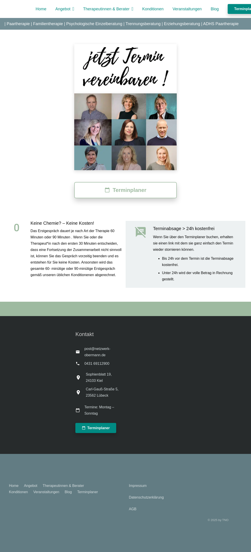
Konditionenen (82, 275)
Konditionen (18, 492)
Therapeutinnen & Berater (63, 486)
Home (14, 486)
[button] (72, 9)
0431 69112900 (96, 363)
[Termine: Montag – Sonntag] (79, 410)
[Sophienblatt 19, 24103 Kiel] (80, 377)
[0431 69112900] (79, 363)
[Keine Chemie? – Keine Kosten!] (20, 228)
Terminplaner (87, 492)
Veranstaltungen (46, 492)
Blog (68, 492)
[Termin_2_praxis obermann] (125, 68)
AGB (133, 509)
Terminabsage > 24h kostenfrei (183, 228)
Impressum (138, 486)
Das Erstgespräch (45, 231)
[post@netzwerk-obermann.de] (79, 352)
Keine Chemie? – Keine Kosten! (62, 223)
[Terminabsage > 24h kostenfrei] (143, 232)
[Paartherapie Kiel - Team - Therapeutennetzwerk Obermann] (125, 131)
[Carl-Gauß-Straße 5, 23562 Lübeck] (80, 392)
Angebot (30, 486)
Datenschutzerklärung (146, 497)
